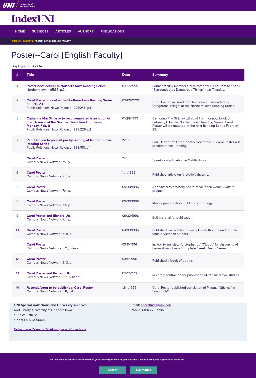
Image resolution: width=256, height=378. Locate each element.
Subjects (40, 31)
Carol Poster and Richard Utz (49, 216)
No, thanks (143, 370)
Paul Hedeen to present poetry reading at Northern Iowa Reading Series (69, 142)
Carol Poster (36, 158)
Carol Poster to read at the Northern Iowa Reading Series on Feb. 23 (69, 102)
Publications (112, 31)
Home (20, 31)
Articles (63, 31)
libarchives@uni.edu (156, 305)
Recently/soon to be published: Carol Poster (60, 288)
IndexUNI (33, 18)
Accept (112, 370)
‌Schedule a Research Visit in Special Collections (50, 329)
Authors (86, 31)
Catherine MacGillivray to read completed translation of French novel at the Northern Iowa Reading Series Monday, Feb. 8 (68, 122)
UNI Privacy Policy (196, 359)
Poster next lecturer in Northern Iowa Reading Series (66, 86)
